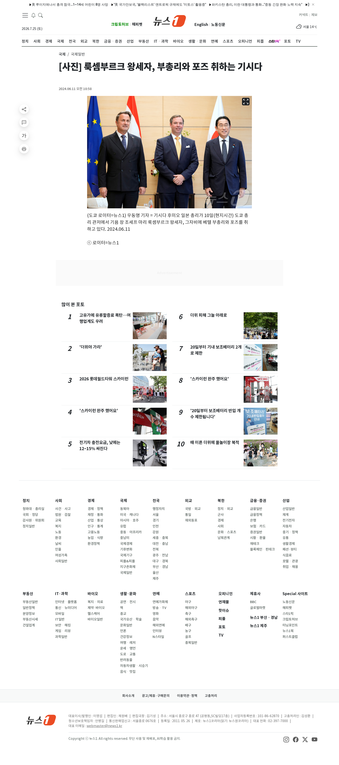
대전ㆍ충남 (160, 544)
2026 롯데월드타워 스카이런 (103, 379)
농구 (188, 631)
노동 (58, 532)
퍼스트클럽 (290, 637)
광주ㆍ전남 (160, 555)
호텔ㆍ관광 (290, 561)
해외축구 (191, 619)
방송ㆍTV (159, 608)
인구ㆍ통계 (95, 526)
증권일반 (256, 532)
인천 (156, 526)
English (201, 24)
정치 (26, 500)
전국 (156, 500)
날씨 (58, 544)
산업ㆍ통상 (95, 520)
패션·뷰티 (289, 549)
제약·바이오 (96, 608)
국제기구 (126, 555)
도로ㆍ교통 (128, 654)
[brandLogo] (169, 20)
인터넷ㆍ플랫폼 (66, 602)
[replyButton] (24, 122)
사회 (58, 500)
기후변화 (126, 549)
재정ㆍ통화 (95, 515)
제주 (156, 578)
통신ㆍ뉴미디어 (66, 608)
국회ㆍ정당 (30, 515)
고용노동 (94, 532)
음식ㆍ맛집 (128, 672)
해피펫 (137, 24)
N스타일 (158, 637)
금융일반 (256, 509)
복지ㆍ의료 (95, 602)
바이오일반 (95, 619)
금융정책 (256, 515)
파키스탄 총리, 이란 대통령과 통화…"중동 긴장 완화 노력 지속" (235, 4)
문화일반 (126, 625)
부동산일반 (30, 602)
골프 (188, 637)
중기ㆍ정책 (290, 532)
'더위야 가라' (90, 347)
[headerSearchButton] (40, 15)
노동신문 (218, 24)
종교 (123, 614)
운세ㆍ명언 (128, 648)
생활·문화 (128, 593)
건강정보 (126, 637)
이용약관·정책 (187, 696)
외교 (188, 500)
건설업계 (29, 625)
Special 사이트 (295, 593)
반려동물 (126, 660)
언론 (123, 631)
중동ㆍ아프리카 (131, 532)
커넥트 (303, 15)
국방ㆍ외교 (193, 509)
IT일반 (60, 619)
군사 (221, 515)
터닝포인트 (290, 625)
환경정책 (94, 544)
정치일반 (29, 526)
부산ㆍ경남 (160, 567)
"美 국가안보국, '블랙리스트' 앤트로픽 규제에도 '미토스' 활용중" (138, 4)
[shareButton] (24, 109)
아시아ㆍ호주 (129, 520)
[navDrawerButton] (25, 15)
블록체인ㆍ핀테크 (262, 549)
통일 (188, 515)
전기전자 (288, 520)
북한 (221, 500)
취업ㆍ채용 (290, 567)
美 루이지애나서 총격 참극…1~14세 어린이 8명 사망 (48, 4)
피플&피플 (127, 561)
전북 (156, 549)
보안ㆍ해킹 (63, 625)
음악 (156, 619)
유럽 (123, 526)
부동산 (28, 593)
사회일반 (61, 561)
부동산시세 (30, 619)
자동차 (287, 526)
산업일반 (288, 509)
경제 (91, 500)
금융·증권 (258, 500)
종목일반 (191, 643)
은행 (253, 520)
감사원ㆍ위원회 (33, 520)
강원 (156, 532)
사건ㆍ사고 (63, 509)
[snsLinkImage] (286, 739)
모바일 (59, 614)
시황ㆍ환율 (258, 538)
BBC (253, 602)
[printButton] (24, 148)
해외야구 (191, 608)
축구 (188, 614)
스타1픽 (288, 614)
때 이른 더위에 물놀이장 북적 (214, 442)
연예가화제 (160, 602)
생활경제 (288, 544)
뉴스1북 (288, 631)
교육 (58, 520)
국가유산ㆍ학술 (131, 619)
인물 (58, 549)
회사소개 (128, 696)
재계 (285, 515)
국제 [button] (62, 54)
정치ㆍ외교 (225, 509)
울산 (156, 573)
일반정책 (29, 608)
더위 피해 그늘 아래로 (208, 315)
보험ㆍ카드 (258, 526)
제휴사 (255, 593)
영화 (156, 614)
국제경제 (126, 544)
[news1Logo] (41, 720)
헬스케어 (94, 614)
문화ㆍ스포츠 (227, 532)
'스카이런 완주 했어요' (98, 410)
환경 (58, 538)
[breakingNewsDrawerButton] (33, 15)
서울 (156, 515)
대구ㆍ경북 (160, 561)
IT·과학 (61, 593)
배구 (188, 625)
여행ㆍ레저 (128, 643)
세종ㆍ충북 (160, 538)
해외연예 (159, 625)
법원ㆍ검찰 (63, 515)
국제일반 (126, 573)
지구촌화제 (127, 567)
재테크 (254, 544)
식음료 (287, 555)
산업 (286, 500)
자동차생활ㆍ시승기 (134, 666)
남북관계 (224, 538)
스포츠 (190, 593)
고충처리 (211, 696)
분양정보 (29, 614)
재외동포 (191, 520)
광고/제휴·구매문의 (156, 696)
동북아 (124, 509)
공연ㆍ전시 (128, 602)
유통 (285, 538)
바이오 (93, 593)
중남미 (124, 538)
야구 (188, 602)
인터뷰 (157, 631)
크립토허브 (120, 24)
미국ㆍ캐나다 (129, 515)
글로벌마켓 (257, 608)
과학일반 (61, 637)
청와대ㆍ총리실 (33, 509)
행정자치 (159, 509)
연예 (156, 593)
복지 (58, 526)
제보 (314, 15)
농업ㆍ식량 (95, 538)
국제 (123, 500)
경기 (156, 520)
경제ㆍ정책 (95, 509)
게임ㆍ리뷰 (63, 631)
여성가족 (61, 555)
